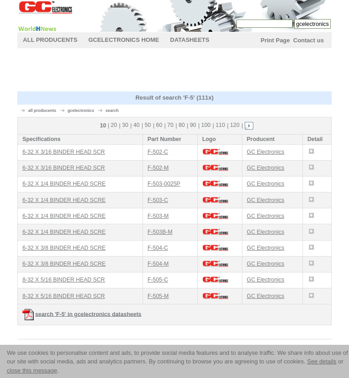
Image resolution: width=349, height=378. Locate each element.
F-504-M (158, 264)
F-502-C (158, 152)
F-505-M (158, 296)
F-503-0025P (164, 184)
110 (220, 125)
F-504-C (158, 248)
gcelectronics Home (123, 39)
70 (170, 125)
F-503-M (158, 216)
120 (235, 125)
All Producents (50, 39)
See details (321, 361)
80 (182, 125)
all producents (42, 110)
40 (136, 125)
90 (193, 125)
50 (147, 125)
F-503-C (158, 200)
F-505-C (158, 280)
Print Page (275, 40)
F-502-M (158, 168)
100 (206, 125)
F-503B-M (160, 232)
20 (114, 125)
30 (125, 125)
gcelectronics (80, 110)
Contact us (308, 40)
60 (159, 125)
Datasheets (189, 39)
